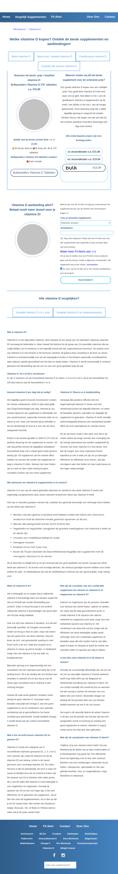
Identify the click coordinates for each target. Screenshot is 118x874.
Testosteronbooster (87, 843)
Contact (110, 16)
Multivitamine (27, 843)
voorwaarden (92, 265)
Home (6, 16)
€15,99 (97, 167)
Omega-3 (45, 843)
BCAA (43, 834)
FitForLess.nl (19, 29)
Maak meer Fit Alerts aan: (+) (78, 251)
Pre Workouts (64, 843)
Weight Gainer (67, 848)
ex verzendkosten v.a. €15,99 (84, 151)
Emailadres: (67, 228)
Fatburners (27, 838)
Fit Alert (56, 16)
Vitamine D (35, 29)
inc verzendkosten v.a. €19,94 (83, 159)
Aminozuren (27, 834)
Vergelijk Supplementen (30, 16)
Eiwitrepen (73, 834)
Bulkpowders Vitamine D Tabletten (34, 172)
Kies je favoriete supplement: (76, 218)
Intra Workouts (71, 838)
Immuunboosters (48, 838)
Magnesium (91, 838)
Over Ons (93, 16)
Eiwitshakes (91, 834)
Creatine (56, 834)
